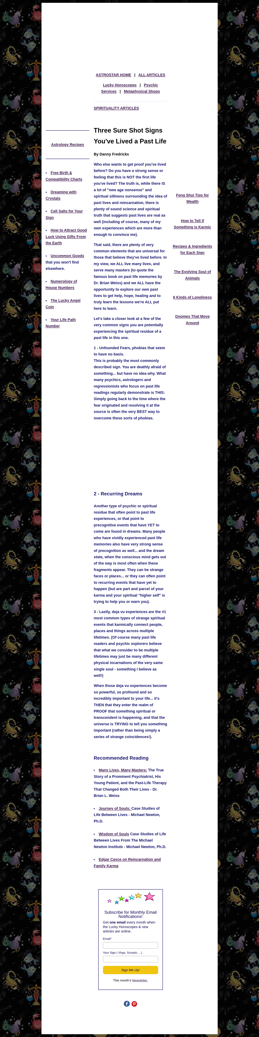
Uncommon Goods (67, 256)
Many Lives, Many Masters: (123, 770)
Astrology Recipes (67, 145)
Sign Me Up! (130, 970)
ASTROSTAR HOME (113, 75)
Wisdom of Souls (114, 834)
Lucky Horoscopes (120, 85)
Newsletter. (140, 980)
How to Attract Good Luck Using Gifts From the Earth (66, 236)
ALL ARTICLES (151, 75)
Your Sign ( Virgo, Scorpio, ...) (122, 952)
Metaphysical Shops (142, 91)
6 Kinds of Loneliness (192, 297)
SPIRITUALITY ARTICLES (116, 108)
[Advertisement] (129, 28)
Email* (107, 938)
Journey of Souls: (115, 808)
